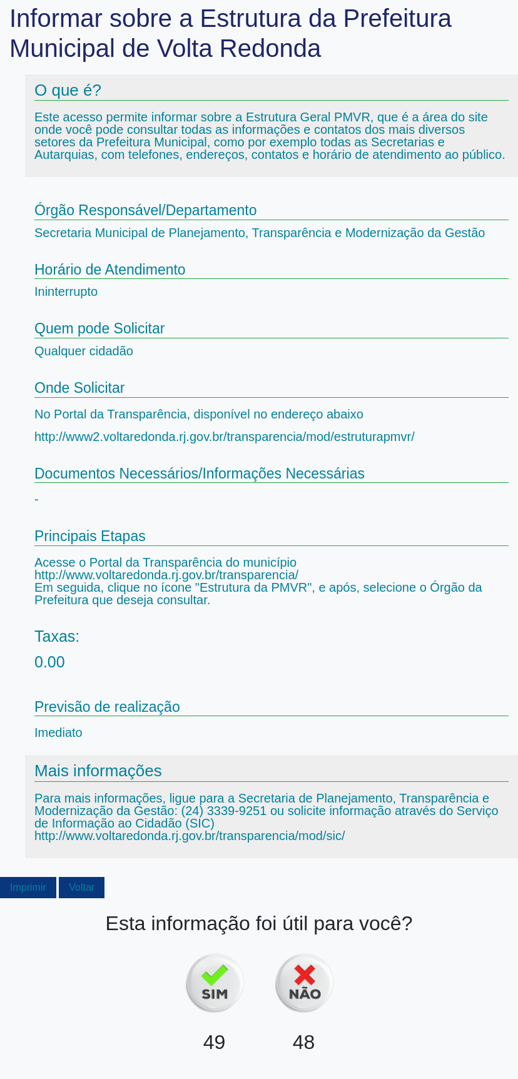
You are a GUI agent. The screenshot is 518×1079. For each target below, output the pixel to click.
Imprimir (28, 887)
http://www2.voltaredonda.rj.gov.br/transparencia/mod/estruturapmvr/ (224, 436)
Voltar (81, 887)
